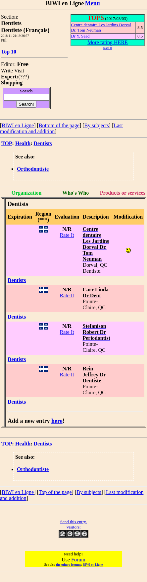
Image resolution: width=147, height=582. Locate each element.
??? (23, 76)
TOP (6, 143)
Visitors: (73, 527)
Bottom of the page (59, 125)
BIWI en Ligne (18, 125)
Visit (19, 70)
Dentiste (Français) (25, 30)
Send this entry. (73, 521)
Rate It (67, 235)
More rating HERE (107, 42)
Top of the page (55, 492)
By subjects (96, 125)
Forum (78, 559)
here (57, 421)
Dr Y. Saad (80, 36)
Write (7, 70)
